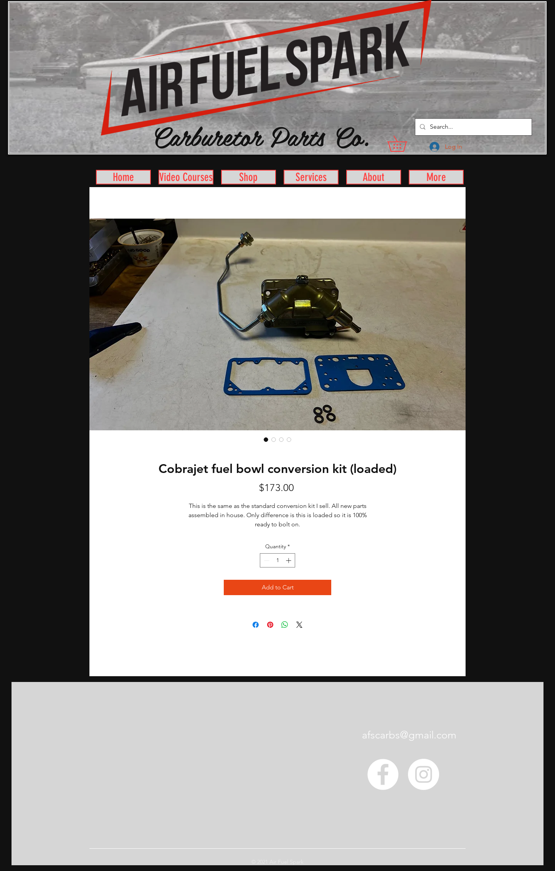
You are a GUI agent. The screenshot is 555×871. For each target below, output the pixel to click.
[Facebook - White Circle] (382, 774)
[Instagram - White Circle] (423, 774)
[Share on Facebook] (255, 624)
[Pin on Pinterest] (270, 624)
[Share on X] (299, 624)
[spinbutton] (277, 560)
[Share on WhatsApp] (284, 624)
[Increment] (289, 560)
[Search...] (472, 127)
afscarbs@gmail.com (409, 735)
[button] (404, 144)
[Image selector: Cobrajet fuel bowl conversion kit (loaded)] (266, 439)
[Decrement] (266, 560)
